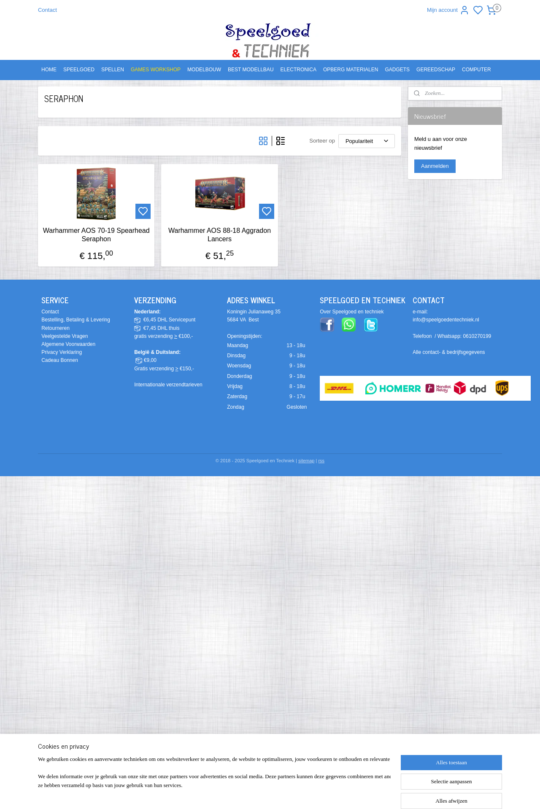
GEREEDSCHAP (435, 70)
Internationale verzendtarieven (168, 385)
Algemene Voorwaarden (68, 344)
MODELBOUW (204, 70)
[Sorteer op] (366, 141)
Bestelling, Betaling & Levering (75, 320)
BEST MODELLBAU (250, 70)
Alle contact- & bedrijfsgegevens (449, 352)
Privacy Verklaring (61, 352)
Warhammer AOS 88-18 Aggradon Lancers (219, 234)
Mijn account (448, 10)
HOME (49, 70)
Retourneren (55, 328)
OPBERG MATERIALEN (350, 70)
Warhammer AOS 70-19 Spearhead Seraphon (96, 234)
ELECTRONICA (298, 70)
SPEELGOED (78, 70)
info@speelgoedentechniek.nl (446, 320)
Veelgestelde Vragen (64, 336)
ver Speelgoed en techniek (353, 312)
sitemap (306, 460)
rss (321, 460)
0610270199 (477, 336)
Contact (47, 10)
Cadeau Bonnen (59, 360)
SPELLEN (112, 70)
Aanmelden (435, 166)
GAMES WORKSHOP (156, 70)
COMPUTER (476, 70)
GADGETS (397, 70)
